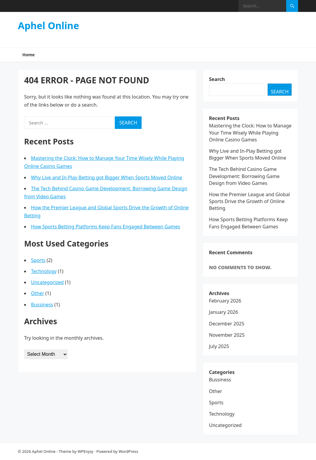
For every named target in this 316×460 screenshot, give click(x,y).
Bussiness (42, 304)
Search (217, 79)
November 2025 (227, 335)
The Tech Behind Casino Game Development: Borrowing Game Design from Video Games (244, 176)
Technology (44, 271)
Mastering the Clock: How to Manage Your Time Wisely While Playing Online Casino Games (250, 132)
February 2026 (225, 300)
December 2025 (226, 323)
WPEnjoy (85, 451)
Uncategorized (47, 282)
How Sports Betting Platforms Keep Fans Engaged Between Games (105, 226)
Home (28, 54)
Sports (38, 260)
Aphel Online (48, 25)
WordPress (128, 451)
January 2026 (223, 312)
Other (37, 293)
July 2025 (219, 346)
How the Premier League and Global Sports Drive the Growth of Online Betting (249, 201)
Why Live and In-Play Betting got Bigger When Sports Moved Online (106, 177)
